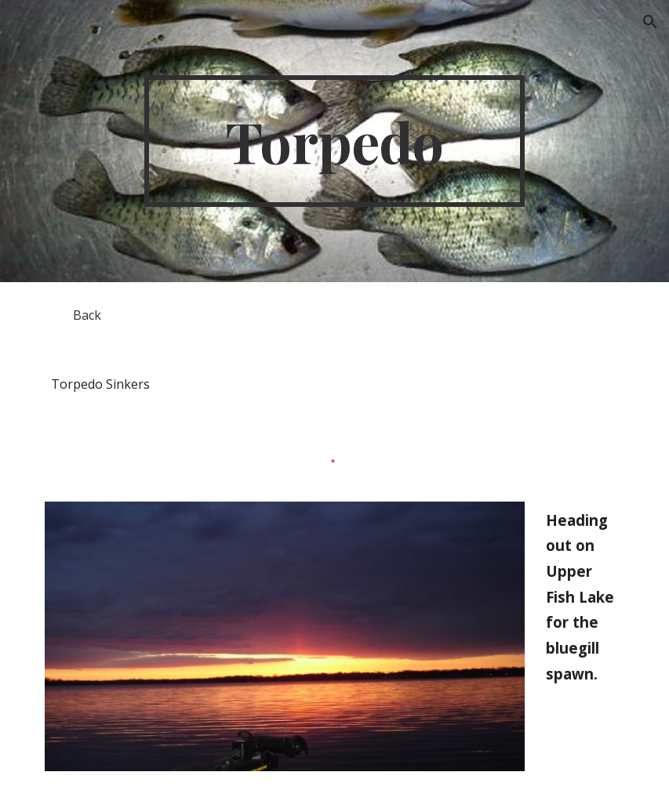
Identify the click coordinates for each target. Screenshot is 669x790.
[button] (650, 22)
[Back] (87, 315)
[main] (334, 141)
